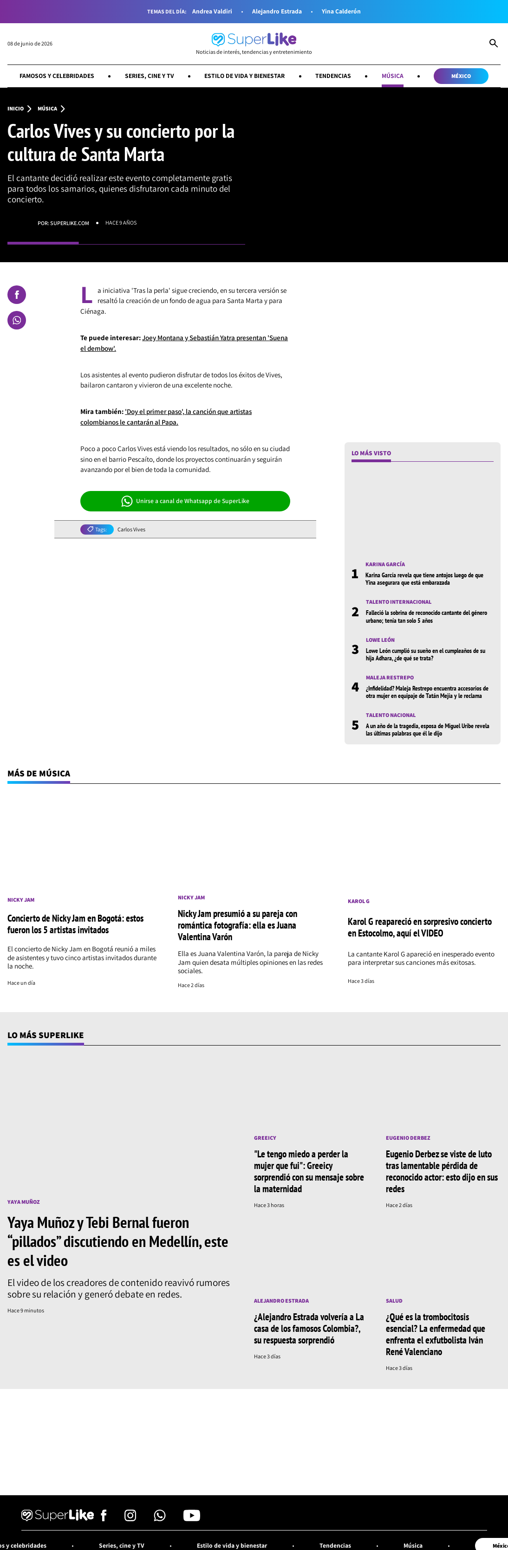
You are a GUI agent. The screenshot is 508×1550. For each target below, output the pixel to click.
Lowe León (380, 640)
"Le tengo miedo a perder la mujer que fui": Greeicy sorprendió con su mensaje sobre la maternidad (309, 1171)
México (461, 75)
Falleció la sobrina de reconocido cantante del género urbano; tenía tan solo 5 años (426, 616)
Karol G (359, 901)
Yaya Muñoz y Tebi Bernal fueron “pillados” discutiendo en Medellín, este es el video (117, 1241)
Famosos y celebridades (57, 75)
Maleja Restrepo (390, 677)
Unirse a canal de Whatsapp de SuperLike (185, 501)
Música (393, 75)
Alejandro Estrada (277, 11)
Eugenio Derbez (408, 1138)
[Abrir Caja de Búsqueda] (494, 44)
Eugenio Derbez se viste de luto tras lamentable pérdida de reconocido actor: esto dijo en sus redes (442, 1171)
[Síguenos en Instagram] (130, 1518)
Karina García (385, 564)
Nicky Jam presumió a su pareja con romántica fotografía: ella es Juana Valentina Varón (237, 925)
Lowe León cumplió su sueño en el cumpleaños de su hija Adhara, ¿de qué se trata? (425, 654)
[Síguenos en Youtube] (191, 1518)
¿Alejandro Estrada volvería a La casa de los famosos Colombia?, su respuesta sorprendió (309, 1328)
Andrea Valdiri (212, 11)
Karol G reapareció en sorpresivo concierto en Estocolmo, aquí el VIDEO (420, 927)
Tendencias (333, 75)
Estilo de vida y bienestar (244, 75)
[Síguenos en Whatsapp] (160, 1518)
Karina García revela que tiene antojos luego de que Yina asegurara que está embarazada (424, 579)
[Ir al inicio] (254, 43)
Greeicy (265, 1138)
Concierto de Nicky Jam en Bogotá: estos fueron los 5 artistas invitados (75, 923)
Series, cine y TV (149, 75)
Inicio (15, 108)
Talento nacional (391, 715)
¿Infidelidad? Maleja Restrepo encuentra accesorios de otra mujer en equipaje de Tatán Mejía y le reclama (427, 692)
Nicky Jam (20, 900)
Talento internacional (398, 602)
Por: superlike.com (63, 223)
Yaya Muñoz (23, 1202)
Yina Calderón (341, 11)
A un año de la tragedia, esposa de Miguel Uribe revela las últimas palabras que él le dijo (427, 729)
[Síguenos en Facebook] (104, 1518)
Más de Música (38, 773)
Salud (394, 1301)
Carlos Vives (131, 529)
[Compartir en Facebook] (16, 294)
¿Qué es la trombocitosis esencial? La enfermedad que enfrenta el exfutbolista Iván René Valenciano (435, 1334)
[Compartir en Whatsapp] (16, 320)
